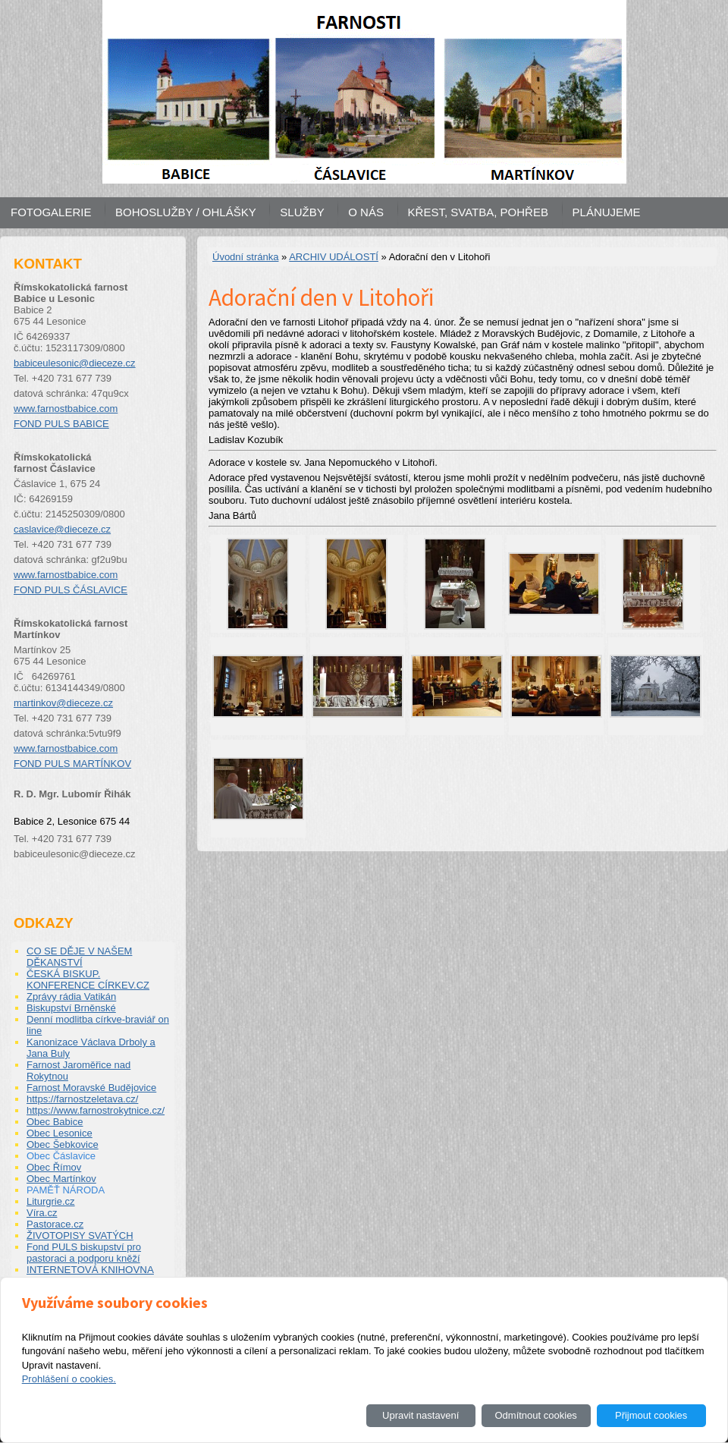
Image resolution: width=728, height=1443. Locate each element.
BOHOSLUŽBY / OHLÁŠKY (185, 212)
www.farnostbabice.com (66, 408)
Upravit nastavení (420, 1415)
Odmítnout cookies (535, 1415)
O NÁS (366, 212)
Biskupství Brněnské (71, 1008)
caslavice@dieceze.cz (62, 529)
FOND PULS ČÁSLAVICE (70, 590)
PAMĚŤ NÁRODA (66, 1190)
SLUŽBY (302, 212)
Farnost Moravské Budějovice (91, 1087)
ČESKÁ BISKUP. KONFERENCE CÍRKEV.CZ (88, 979)
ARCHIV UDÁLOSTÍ (333, 257)
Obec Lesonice (60, 1133)
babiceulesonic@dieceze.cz (75, 363)
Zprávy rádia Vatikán (71, 996)
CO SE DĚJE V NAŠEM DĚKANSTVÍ (79, 956)
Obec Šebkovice (63, 1144)
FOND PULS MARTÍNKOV (72, 763)
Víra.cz (42, 1212)
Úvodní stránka (245, 257)
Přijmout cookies (651, 1415)
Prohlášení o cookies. (69, 1379)
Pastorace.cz (55, 1224)
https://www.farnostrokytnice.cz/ (96, 1110)
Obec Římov (54, 1167)
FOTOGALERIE (51, 212)
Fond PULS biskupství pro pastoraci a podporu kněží (84, 1252)
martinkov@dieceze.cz (63, 703)
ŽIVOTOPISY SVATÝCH (80, 1235)
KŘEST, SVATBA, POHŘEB (478, 212)
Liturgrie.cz (51, 1201)
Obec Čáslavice (61, 1156)
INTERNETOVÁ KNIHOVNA (90, 1269)
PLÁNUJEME (607, 212)
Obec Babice (55, 1121)
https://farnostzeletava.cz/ (82, 1099)
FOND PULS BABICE (61, 423)
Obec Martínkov (61, 1178)
